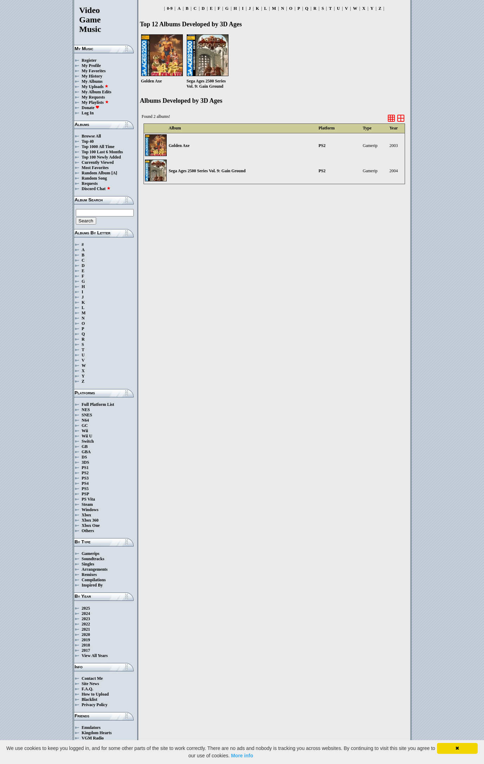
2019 (86, 639)
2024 (86, 613)
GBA (86, 451)
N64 (85, 420)
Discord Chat (96, 188)
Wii (85, 430)
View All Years (95, 655)
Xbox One (91, 525)
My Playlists (95, 102)
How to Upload (95, 694)
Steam (87, 504)
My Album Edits (97, 91)
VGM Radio (93, 738)
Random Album (96, 172)
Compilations (94, 579)
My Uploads (95, 86)
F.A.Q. (87, 688)
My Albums (92, 81)
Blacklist (90, 699)
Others (88, 530)
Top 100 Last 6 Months (102, 151)
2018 (86, 645)
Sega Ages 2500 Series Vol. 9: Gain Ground (207, 170)
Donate (91, 107)
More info (242, 755)
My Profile (91, 65)
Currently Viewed (98, 162)
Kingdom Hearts (97, 732)
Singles (88, 564)
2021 (86, 629)
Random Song (94, 178)
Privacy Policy (95, 704)
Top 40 (88, 141)
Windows (90, 509)
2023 (86, 618)
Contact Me (92, 678)
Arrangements (95, 569)
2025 (86, 608)
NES (86, 409)
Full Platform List (98, 404)
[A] (114, 172)
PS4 (85, 483)
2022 (86, 624)
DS (84, 457)
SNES (87, 415)
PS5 (85, 488)
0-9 (170, 8)
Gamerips (91, 553)
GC (85, 425)
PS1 (85, 467)
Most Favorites (95, 167)
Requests (90, 183)
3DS (85, 462)
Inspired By (92, 585)
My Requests (93, 97)
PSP (85, 493)
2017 (86, 650)
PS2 (85, 472)
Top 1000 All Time (98, 146)
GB (85, 446)
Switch (88, 441)
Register (89, 60)
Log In (88, 112)
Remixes (89, 574)
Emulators (91, 727)
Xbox (86, 514)
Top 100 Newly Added (101, 157)
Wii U (87, 436)
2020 (86, 634)
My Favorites (94, 70)
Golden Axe (179, 145)
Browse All (91, 136)
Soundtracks (93, 558)
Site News (90, 683)
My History (92, 76)
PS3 (85, 478)
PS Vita (88, 499)
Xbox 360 (90, 520)
